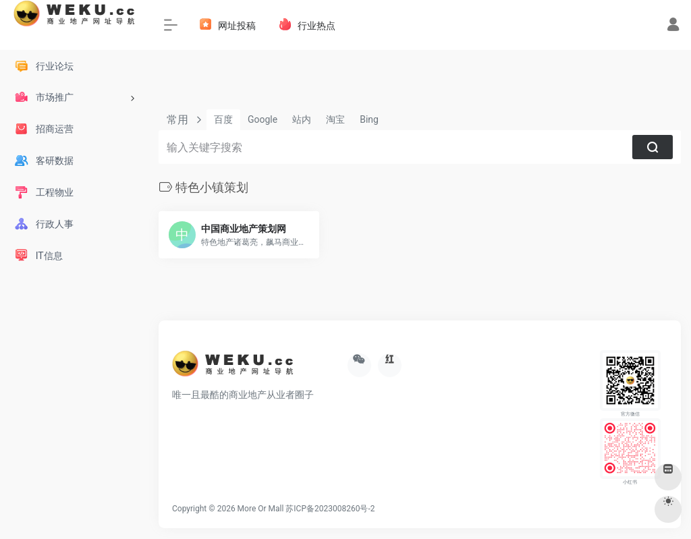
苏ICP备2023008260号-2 (330, 508)
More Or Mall (261, 508)
